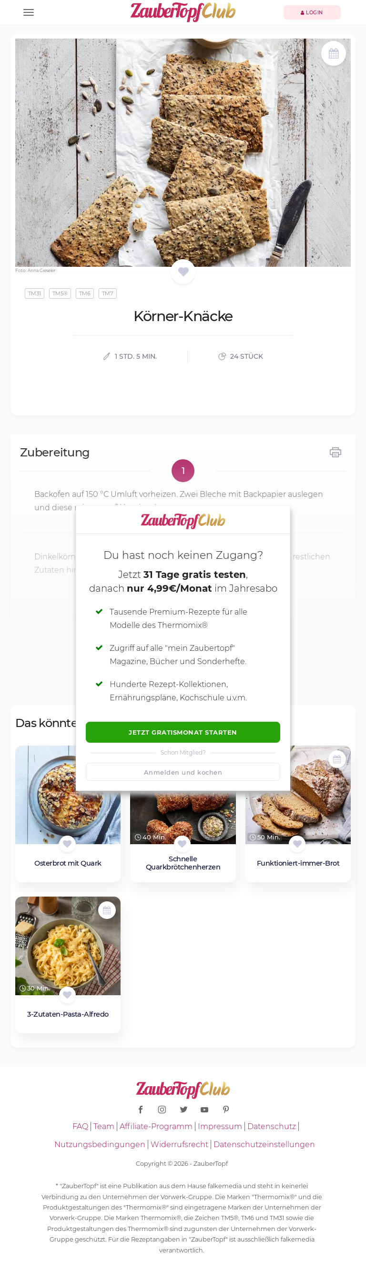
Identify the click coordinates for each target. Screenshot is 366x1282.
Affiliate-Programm (156, 1126)
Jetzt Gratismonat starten (183, 732)
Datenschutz (271, 1126)
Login (312, 13)
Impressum (220, 1126)
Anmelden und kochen (183, 772)
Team (103, 1126)
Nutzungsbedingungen (99, 1144)
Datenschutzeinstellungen (264, 1144)
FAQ (80, 1126)
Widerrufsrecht (179, 1144)
